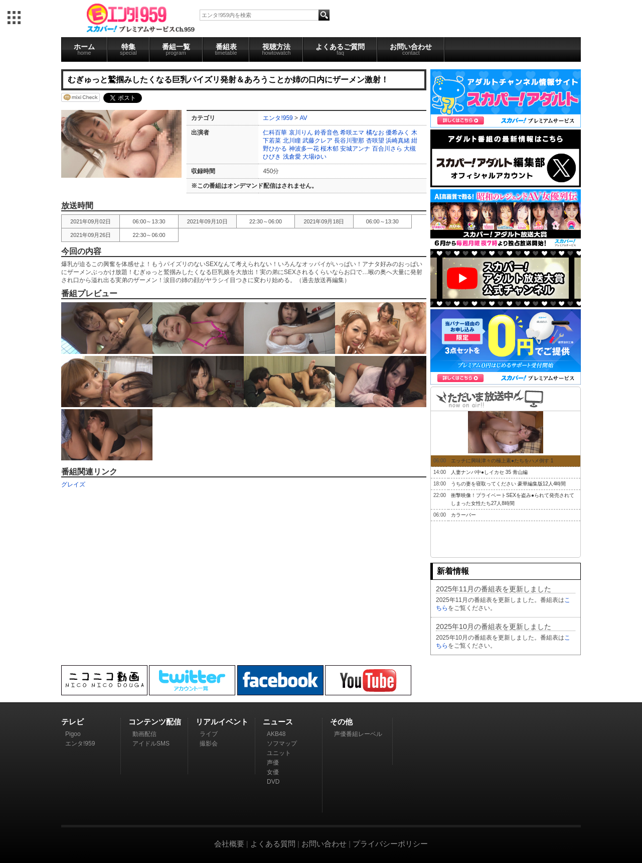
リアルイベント (222, 721)
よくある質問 (272, 843)
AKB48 (276, 733)
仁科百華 (275, 132)
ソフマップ (282, 743)
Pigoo (73, 733)
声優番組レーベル (358, 733)
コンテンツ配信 (154, 721)
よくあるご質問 (340, 49)
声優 (273, 762)
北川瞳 (292, 140)
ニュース (278, 721)
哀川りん (301, 132)
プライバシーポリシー (390, 843)
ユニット (279, 753)
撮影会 (209, 743)
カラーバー (463, 515)
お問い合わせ (411, 49)
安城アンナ (355, 148)
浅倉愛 (292, 156)
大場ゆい (314, 156)
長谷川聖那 (349, 140)
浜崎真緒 (398, 140)
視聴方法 (276, 49)
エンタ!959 (277, 117)
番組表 (226, 49)
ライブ (209, 733)
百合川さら (387, 148)
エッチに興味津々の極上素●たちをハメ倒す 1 (502, 460)
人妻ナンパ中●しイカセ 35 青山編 (489, 472)
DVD (273, 781)
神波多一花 (304, 148)
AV (303, 117)
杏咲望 (375, 140)
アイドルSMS (151, 743)
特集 (128, 49)
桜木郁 (329, 148)
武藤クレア (317, 140)
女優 (273, 772)
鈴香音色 (326, 132)
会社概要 (229, 843)
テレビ (72, 721)
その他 (341, 721)
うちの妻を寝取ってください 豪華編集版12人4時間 (508, 483)
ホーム (84, 49)
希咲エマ (352, 132)
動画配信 (144, 733)
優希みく (398, 132)
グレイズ (73, 484)
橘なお (375, 132)
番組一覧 (176, 49)
